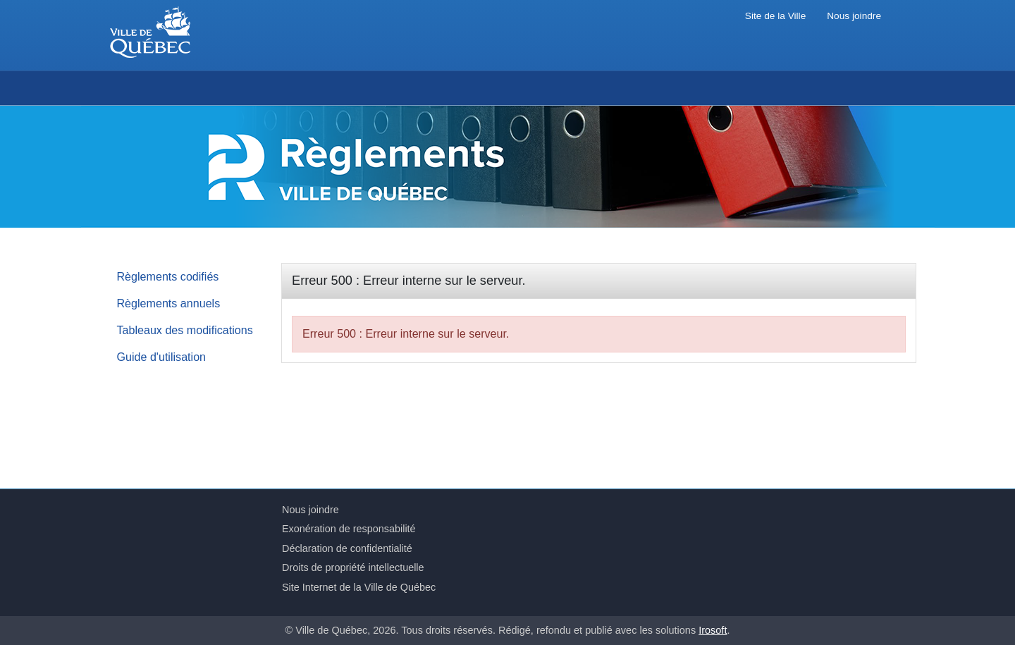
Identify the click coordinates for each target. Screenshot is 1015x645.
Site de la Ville (775, 16)
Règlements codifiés (168, 276)
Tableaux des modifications (185, 330)
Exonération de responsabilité (349, 528)
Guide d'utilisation (162, 356)
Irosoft (713, 630)
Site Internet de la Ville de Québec (359, 587)
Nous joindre (854, 16)
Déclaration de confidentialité (347, 548)
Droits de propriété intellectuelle (353, 567)
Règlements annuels (169, 303)
